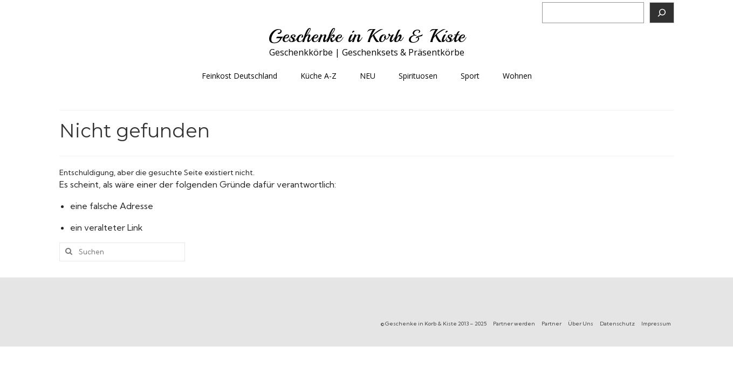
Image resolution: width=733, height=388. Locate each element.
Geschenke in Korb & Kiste (366, 36)
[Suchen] (661, 12)
